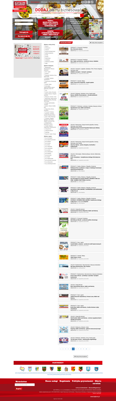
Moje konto (70, 2)
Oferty (63, 2)
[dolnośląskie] (18, 373)
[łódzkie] (45, 373)
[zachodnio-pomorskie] (65, 374)
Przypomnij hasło (28, 27)
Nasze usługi (51, 381)
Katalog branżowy (54, 2)
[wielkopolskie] (56, 374)
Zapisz (18, 389)
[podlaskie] (76, 373)
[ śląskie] (87, 373)
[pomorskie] (82, 373)
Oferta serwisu (97, 382)
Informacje (44, 2)
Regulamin (65, 381)
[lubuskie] (40, 373)
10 (86, 349)
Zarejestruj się (24, 36)
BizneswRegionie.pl (94, 387)
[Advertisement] (28, 68)
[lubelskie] (35, 373)
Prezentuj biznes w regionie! (76, 20)
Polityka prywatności (82, 381)
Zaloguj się (23, 32)
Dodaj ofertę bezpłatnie (96, 42)
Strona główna (35, 2)
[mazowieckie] (57, 373)
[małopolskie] (50, 373)
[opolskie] (63, 373)
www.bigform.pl (95, 396)
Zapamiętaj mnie (18, 28)
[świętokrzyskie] (93, 373)
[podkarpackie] (69, 373)
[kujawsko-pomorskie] (27, 373)
